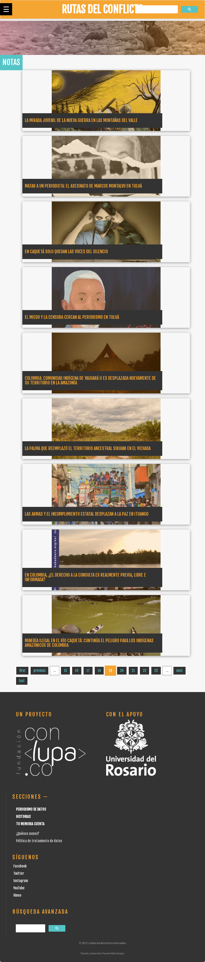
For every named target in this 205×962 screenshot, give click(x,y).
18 (99, 670)
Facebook (20, 866)
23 (156, 670)
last (22, 681)
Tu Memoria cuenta (30, 824)
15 (65, 670)
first (22, 670)
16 (76, 670)
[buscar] (156, 9)
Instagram (20, 881)
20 (122, 670)
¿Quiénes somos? (27, 834)
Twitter (18, 873)
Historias (23, 817)
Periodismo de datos (31, 809)
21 (133, 670)
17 (88, 670)
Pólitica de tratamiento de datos (39, 841)
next (179, 670)
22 (144, 670)
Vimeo (17, 895)
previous (39, 670)
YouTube (19, 888)
